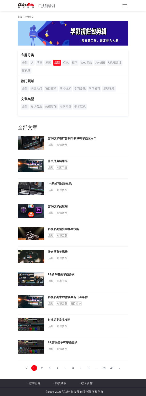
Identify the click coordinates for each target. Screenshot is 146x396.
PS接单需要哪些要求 (61, 274)
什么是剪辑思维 (58, 161)
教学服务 (34, 383)
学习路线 (80, 88)
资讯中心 (29, 17)
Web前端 (86, 62)
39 (104, 368)
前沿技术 (65, 88)
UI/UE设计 (114, 62)
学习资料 (94, 88)
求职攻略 (109, 88)
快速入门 (36, 88)
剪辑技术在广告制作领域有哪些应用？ (72, 138)
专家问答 (65, 106)
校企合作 (87, 383)
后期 (57, 62)
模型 (74, 62)
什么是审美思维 (58, 251)
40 (111, 368)
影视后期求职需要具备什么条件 (68, 297)
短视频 (26, 70)
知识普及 (36, 106)
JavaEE (100, 62)
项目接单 (51, 88)
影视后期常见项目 (59, 319)
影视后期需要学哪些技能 (63, 229)
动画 (39, 62)
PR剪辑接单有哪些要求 (62, 342)
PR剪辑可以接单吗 (60, 183)
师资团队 (60, 383)
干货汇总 (80, 106)
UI (32, 62)
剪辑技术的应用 (58, 206)
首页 (20, 17)
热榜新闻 (51, 106)
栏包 (66, 62)
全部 (25, 62)
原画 (48, 62)
